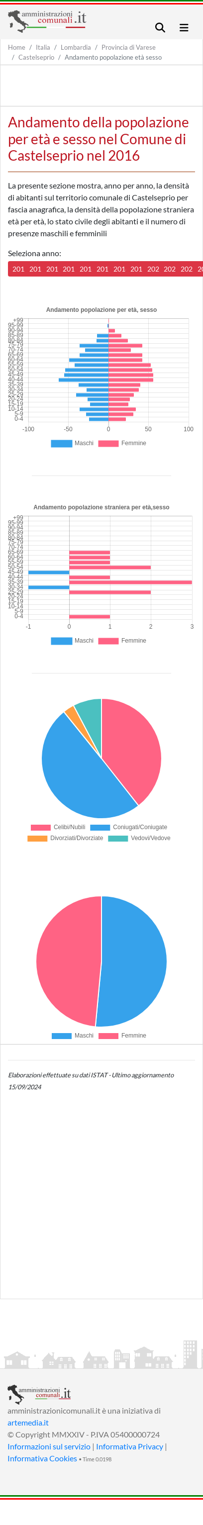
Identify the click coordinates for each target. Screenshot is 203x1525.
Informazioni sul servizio (49, 1446)
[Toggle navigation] (160, 27)
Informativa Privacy (129, 1446)
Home (16, 47)
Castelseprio (36, 57)
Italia (43, 47)
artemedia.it (28, 1422)
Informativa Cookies (42, 1458)
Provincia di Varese (129, 47)
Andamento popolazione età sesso (113, 57)
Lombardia (76, 47)
